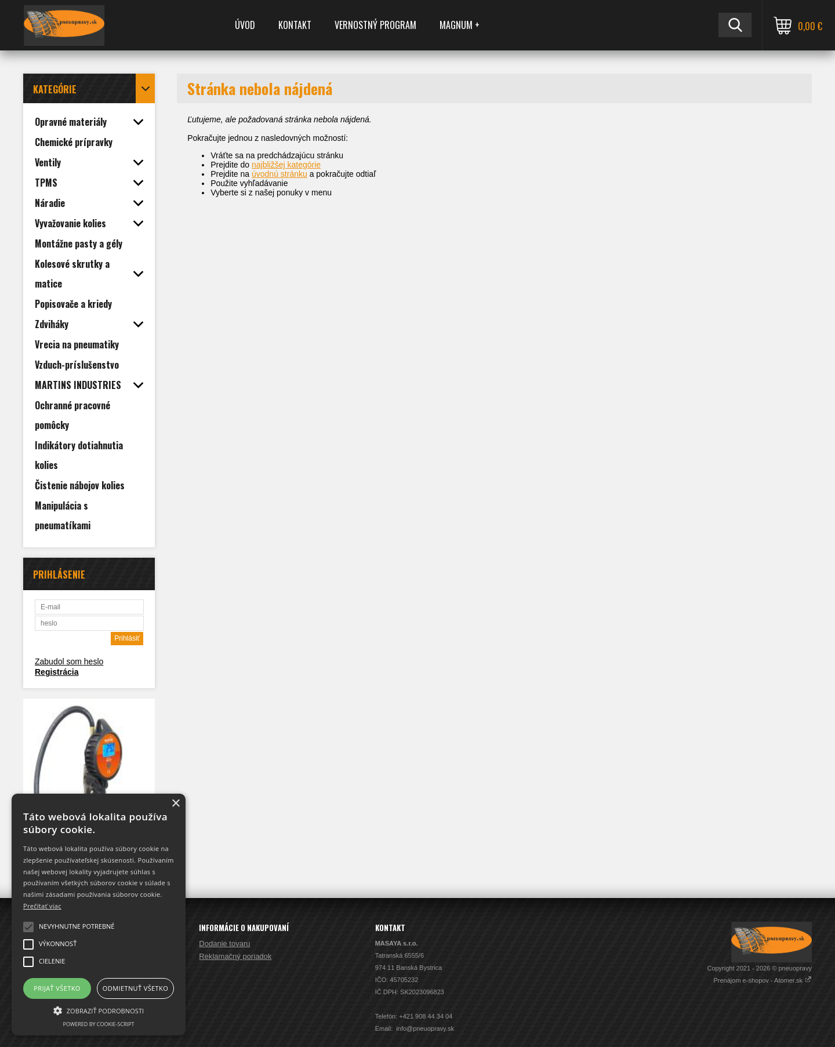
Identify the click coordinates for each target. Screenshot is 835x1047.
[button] (98, 1010)
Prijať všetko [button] (57, 988)
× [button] (175, 803)
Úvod (245, 25)
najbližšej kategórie (286, 164)
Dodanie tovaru (224, 943)
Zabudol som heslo (69, 661)
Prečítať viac (42, 905)
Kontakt (294, 25)
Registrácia (56, 672)
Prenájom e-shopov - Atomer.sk (762, 980)
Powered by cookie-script (99, 1024)
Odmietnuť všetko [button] (135, 988)
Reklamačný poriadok (235, 956)
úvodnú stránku (279, 174)
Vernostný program (375, 25)
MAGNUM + (460, 25)
